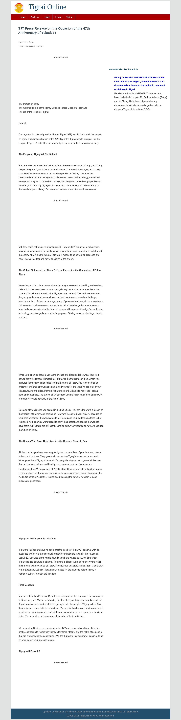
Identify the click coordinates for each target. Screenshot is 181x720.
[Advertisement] (61, 77)
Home (22, 17)
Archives (35, 17)
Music (58, 17)
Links (47, 17)
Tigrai (69, 17)
